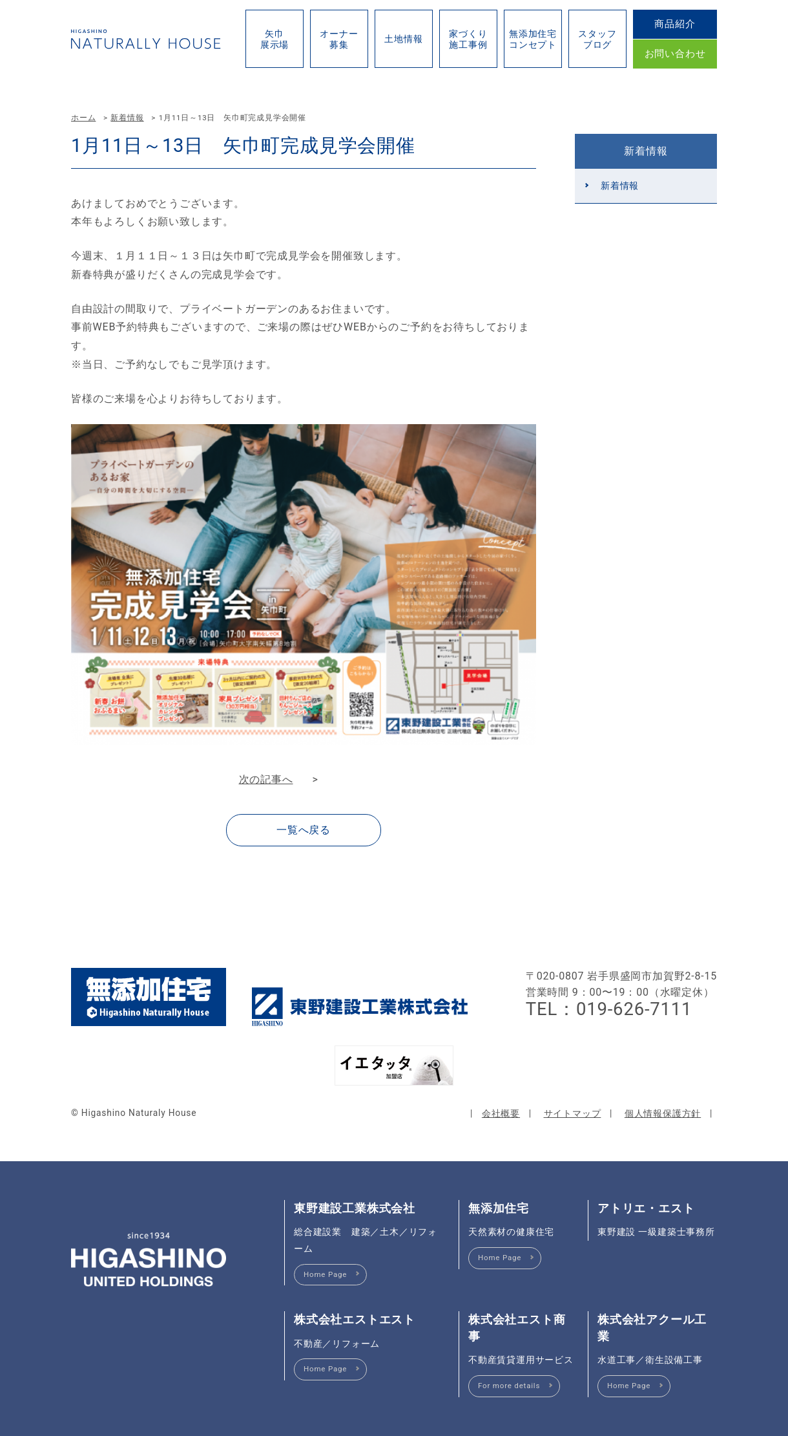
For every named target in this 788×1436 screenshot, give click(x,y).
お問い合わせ (675, 53)
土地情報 (403, 39)
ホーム (83, 117)
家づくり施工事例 (468, 39)
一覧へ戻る (303, 830)
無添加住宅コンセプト (533, 39)
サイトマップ (572, 1113)
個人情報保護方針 (663, 1113)
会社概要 (501, 1113)
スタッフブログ (597, 39)
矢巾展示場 (274, 39)
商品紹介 (674, 24)
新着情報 (126, 117)
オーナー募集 (339, 39)
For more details (509, 1385)
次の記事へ (266, 779)
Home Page (325, 1274)
